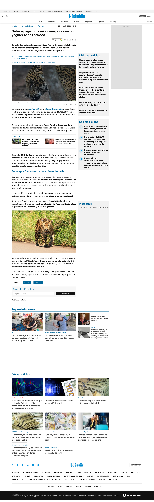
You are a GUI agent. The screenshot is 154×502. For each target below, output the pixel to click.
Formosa (41, 26)
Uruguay (113, 22)
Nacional (16, 476)
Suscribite (65, 293)
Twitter (13, 465)
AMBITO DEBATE (95, 486)
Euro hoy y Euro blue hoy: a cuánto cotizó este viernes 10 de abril (60, 437)
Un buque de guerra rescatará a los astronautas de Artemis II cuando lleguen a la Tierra (26, 338)
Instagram (22, 465)
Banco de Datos (84, 473)
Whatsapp (38, 465)
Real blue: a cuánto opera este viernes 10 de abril (59, 451)
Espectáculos (103, 476)
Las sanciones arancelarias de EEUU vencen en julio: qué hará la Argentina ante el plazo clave (96, 163)
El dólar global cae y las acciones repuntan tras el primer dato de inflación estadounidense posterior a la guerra (27, 451)
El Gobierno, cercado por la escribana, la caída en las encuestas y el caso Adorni (95, 130)
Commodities (97, 207)
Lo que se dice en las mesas (74, 11)
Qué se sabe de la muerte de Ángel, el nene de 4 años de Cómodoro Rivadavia (65, 141)
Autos (90, 476)
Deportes (38, 476)
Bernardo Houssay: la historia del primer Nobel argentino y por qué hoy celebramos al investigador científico (99, 334)
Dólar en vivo (25, 11)
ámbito (14, 26)
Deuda (42, 11)
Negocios (88, 22)
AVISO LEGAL (69, 480)
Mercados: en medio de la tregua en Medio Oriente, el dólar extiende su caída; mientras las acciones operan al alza (92, 92)
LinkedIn (27, 465)
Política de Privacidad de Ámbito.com (44, 480)
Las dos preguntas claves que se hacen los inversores (96, 152)
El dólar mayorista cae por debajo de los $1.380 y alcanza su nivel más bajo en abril (27, 437)
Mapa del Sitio (18, 480)
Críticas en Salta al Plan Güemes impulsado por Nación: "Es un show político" (30, 142)
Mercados (99, 473)
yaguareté (34, 109)
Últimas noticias (30, 473)
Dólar (40, 22)
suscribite (143, 16)
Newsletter (149, 21)
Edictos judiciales (87, 480)
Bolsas (88, 207)
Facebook (17, 465)
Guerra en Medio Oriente (55, 11)
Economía (51, 22)
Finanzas (64, 22)
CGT (97, 11)
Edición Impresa (53, 476)
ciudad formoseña (54, 109)
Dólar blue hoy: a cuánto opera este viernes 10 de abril (93, 103)
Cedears (105, 207)
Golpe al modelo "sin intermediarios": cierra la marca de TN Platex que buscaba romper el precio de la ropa (93, 77)
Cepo (34, 11)
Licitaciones (114, 480)
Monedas (82, 207)
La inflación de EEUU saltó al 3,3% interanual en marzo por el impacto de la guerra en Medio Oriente (95, 142)
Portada (15, 473)
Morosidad (89, 11)
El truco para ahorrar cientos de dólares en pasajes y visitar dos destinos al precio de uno (92, 437)
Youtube (33, 465)
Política (76, 22)
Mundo (27, 476)
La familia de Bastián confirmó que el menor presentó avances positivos (59, 338)
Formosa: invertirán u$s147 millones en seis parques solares (34, 62)
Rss (128, 476)
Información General (27, 26)
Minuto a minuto (19, 398)
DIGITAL (55, 486)
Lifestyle (135, 473)
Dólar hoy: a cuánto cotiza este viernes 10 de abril (93, 111)
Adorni (16, 11)
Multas (102, 480)
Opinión (101, 22)
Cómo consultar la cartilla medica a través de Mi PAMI (99, 318)
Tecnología (118, 476)
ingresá (149, 16)
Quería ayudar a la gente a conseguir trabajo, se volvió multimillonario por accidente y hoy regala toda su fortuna (93, 63)
